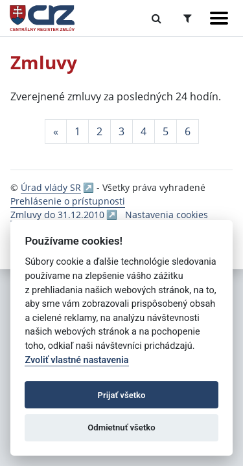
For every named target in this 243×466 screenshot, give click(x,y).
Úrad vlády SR (51, 187)
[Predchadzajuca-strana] (56, 131)
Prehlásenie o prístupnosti (67, 201)
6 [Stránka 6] (188, 131)
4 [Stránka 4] (143, 131)
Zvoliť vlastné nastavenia (76, 360)
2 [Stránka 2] (99, 131)
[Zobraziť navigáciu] (219, 18)
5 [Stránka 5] (165, 131)
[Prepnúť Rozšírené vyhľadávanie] (187, 18)
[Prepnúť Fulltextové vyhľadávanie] (156, 18)
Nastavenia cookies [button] (166, 214)
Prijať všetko (122, 395)
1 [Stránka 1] (77, 131)
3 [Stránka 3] (121, 131)
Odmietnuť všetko (121, 427)
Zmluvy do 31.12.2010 (57, 214)
